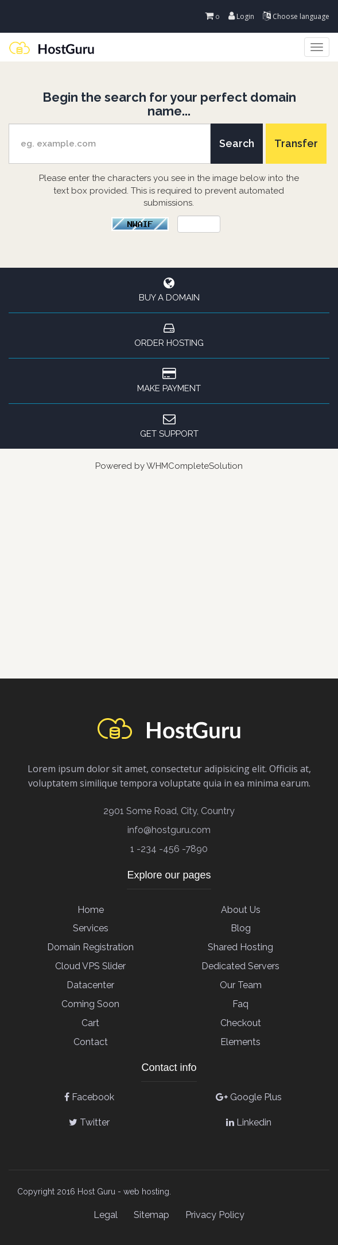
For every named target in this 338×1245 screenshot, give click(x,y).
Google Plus (249, 1097)
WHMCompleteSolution (194, 466)
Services (90, 928)
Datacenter (90, 985)
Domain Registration (90, 947)
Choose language (296, 16)
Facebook (89, 1097)
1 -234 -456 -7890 (169, 848)
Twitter (89, 1122)
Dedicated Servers (240, 966)
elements (240, 1041)
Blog (241, 928)
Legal (106, 1214)
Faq (240, 1004)
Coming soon (90, 1004)
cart (90, 1022)
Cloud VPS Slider (90, 966)
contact (90, 1041)
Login (241, 16)
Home (90, 909)
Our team (241, 985)
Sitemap (151, 1214)
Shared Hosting (240, 947)
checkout (240, 1022)
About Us (241, 909)
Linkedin (248, 1122)
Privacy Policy (214, 1214)
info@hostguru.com (169, 829)
